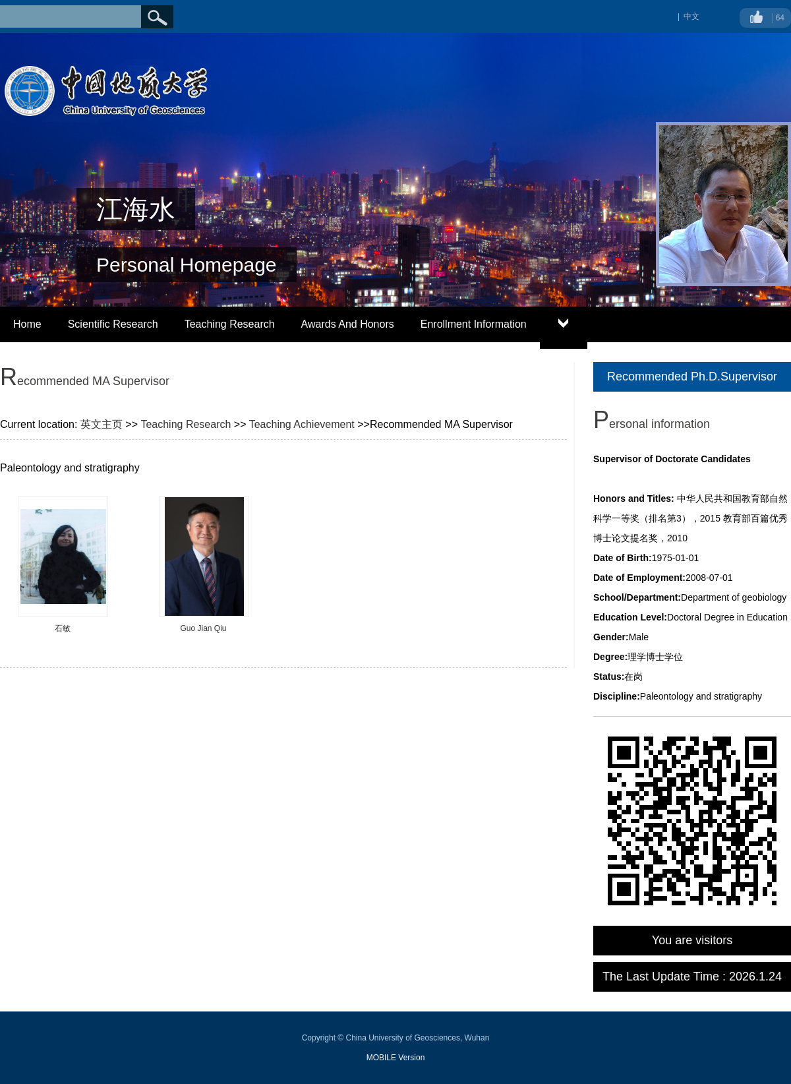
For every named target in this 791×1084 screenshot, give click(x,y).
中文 (691, 16)
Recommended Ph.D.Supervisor (692, 376)
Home (27, 324)
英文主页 (101, 424)
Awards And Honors (347, 324)
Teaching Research (230, 324)
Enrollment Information (474, 324)
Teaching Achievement (302, 424)
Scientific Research (113, 324)
